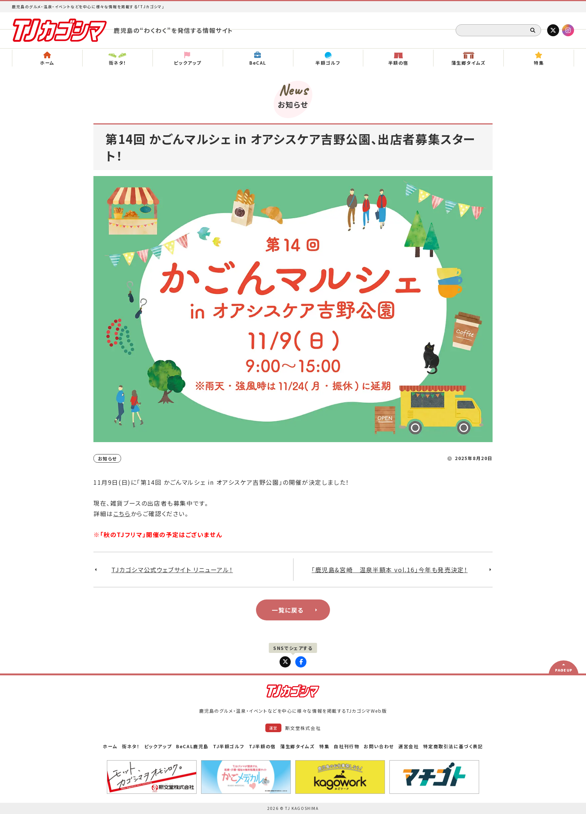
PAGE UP (563, 670)
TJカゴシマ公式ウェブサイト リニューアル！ (172, 569)
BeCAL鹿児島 (192, 746)
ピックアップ (158, 746)
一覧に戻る (288, 609)
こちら (122, 513)
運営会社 (408, 746)
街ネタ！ (130, 746)
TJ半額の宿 (262, 746)
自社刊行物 (346, 746)
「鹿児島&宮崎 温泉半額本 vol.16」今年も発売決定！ (390, 569)
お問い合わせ (379, 746)
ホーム (110, 746)
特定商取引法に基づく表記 (453, 746)
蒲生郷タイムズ (297, 746)
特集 (324, 746)
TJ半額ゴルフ (228, 746)
